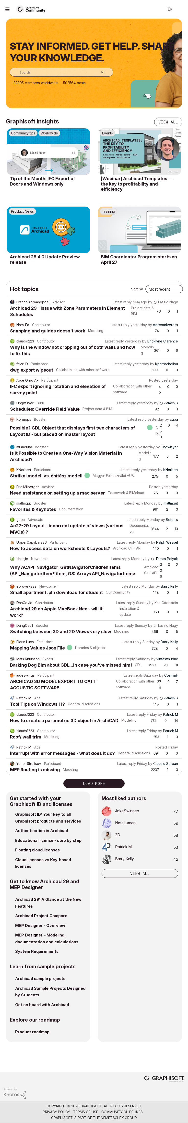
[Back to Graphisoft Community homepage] (32, 9)
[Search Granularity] (99, 72)
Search (155, 9)
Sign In (180, 9)
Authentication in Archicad (41, 830)
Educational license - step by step (48, 840)
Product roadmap (32, 1031)
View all (168, 122)
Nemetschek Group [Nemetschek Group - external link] (119, 1118)
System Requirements (37, 951)
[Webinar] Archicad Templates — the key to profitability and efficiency (137, 184)
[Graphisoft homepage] (164, 1079)
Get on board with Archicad (42, 1004)
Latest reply (122, 302)
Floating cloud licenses (37, 850)
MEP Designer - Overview (40, 925)
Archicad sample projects (40, 978)
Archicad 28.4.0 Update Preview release (45, 259)
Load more (94, 783)
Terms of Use (85, 1112)
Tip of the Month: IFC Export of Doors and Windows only (42, 181)
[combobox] (61, 72)
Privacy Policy (56, 1112)
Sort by (137, 289)
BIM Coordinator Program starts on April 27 (139, 259)
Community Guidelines (122, 1112)
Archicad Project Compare (41, 915)
